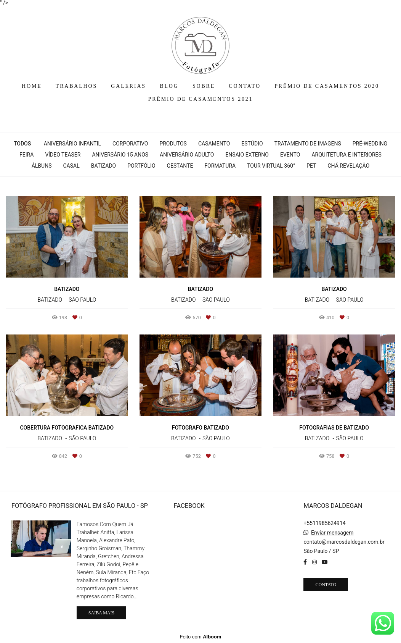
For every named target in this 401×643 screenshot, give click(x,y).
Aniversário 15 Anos (120, 154)
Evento (290, 154)
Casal (71, 165)
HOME (32, 86)
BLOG (169, 86)
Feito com (200, 637)
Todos (22, 143)
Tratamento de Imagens (307, 143)
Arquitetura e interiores (346, 154)
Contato (325, 584)
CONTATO (245, 86)
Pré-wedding (370, 143)
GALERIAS (128, 86)
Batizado (103, 165)
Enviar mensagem (332, 532)
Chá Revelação (349, 165)
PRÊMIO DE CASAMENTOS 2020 (326, 86)
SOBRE (203, 86)
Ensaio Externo (247, 154)
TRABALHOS (76, 86)
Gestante (180, 165)
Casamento (214, 143)
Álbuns (42, 165)
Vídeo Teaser (62, 154)
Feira (26, 154)
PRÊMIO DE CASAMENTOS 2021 (200, 99)
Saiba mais (101, 613)
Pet (311, 165)
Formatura (220, 165)
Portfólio (141, 165)
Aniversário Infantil (72, 143)
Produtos (172, 143)
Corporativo (130, 143)
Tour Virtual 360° (271, 165)
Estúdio (252, 143)
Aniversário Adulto (187, 154)
